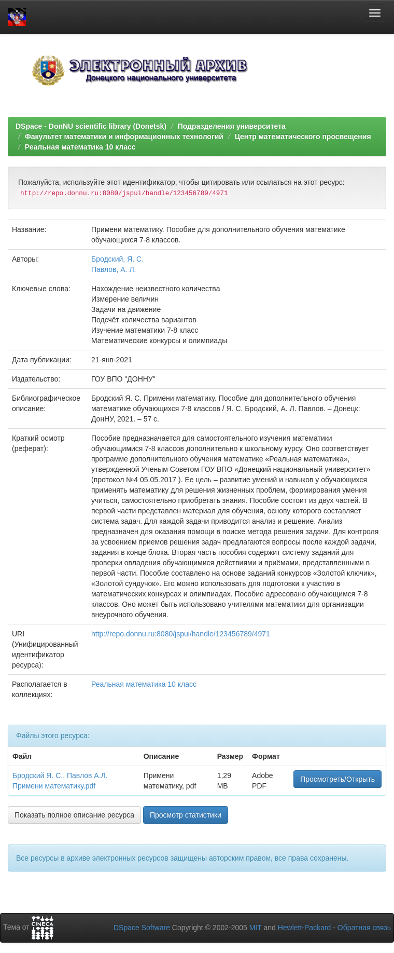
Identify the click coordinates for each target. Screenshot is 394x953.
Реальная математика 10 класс (80, 147)
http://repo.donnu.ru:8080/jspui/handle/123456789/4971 (180, 634)
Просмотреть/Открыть (337, 779)
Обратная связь (364, 927)
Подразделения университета (232, 126)
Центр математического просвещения (303, 136)
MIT (255, 927)
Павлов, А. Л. (113, 269)
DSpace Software (142, 927)
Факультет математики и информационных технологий (124, 136)
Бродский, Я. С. (117, 259)
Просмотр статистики (185, 815)
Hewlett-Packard (304, 927)
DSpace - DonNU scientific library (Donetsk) (91, 126)
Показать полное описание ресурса (74, 815)
